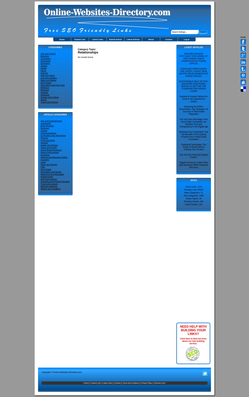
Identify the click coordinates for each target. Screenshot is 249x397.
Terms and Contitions (131, 383)
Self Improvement (49, 179)
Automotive (46, 123)
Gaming (44, 143)
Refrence (45, 87)
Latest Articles (133, 39)
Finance (44, 138)
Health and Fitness (49, 145)
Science (44, 92)
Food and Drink (48, 140)
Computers (46, 58)
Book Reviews (47, 126)
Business (45, 56)
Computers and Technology (53, 135)
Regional (45, 90)
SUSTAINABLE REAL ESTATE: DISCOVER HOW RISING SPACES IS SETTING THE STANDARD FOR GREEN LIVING (193, 86)
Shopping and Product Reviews (55, 181)
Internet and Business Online (54, 157)
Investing (45, 160)
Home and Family (49, 148)
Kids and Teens (48, 75)
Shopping (45, 95)
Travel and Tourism (49, 102)
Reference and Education (52, 174)
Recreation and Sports (51, 172)
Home (62, 39)
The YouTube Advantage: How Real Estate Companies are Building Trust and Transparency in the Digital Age (193, 123)
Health (44, 68)
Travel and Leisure (49, 184)
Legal (43, 162)
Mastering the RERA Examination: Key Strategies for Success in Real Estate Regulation (193, 110)
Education (45, 63)
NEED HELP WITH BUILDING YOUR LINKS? (193, 330)
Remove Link (160, 383)
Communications (48, 133)
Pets (43, 167)
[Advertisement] (118, 46)
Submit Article (115, 39)
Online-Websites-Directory (65, 372)
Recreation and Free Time (53, 85)
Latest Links (97, 39)
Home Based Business (51, 150)
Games (44, 66)
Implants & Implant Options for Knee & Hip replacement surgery (194, 99)
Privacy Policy (146, 383)
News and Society (49, 164)
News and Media (48, 80)
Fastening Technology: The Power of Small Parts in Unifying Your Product (193, 147)
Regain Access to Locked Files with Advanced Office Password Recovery (193, 165)
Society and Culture (50, 97)
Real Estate (46, 83)
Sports (44, 100)
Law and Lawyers (49, 78)
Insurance (45, 155)
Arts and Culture (48, 54)
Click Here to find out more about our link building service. (193, 341)
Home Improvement (50, 152)
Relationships (47, 177)
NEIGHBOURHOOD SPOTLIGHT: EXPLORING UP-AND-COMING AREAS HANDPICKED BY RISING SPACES (193, 59)
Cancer (44, 131)
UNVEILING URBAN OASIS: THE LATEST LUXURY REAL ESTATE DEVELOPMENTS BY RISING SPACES (193, 72)
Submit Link (79, 39)
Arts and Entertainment (51, 121)
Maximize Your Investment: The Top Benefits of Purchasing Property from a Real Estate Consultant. (193, 135)
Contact (168, 39)
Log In (187, 39)
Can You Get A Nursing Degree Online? (193, 156)
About (151, 39)
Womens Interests (49, 186)
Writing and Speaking (50, 189)
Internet (44, 73)
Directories (45, 61)
